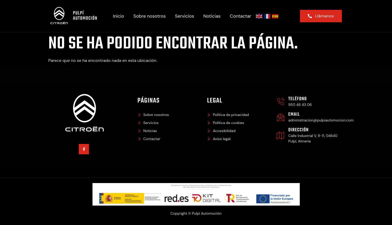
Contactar (240, 16)
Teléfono (297, 99)
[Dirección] (280, 135)
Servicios (184, 16)
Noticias (211, 16)
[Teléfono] (280, 102)
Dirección (298, 130)
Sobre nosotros (149, 16)
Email (294, 114)
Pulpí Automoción (85, 16)
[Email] (280, 117)
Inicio (118, 16)
